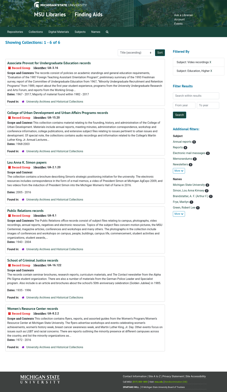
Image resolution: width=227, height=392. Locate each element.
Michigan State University (189, 185)
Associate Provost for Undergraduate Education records (49, 63)
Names (95, 32)
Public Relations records (25, 210)
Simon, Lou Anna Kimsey (189, 190)
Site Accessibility (196, 376)
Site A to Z (154, 376)
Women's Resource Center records (32, 308)
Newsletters (181, 164)
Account (179, 19)
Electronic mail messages (189, 153)
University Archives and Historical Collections (54, 101)
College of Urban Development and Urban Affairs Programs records (57, 112)
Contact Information (135, 376)
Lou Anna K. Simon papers (26, 162)
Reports (178, 147)
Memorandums (183, 158)
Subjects (80, 32)
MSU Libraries (50, 14)
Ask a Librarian (183, 15)
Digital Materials (58, 32)
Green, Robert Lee (184, 207)
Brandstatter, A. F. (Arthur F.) (191, 196)
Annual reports (182, 141)
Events (178, 23)
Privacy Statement (173, 376)
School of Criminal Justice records (32, 260)
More (179, 170)
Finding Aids (89, 14)
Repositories (15, 32)
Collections (36, 32)
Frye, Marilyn (181, 202)
